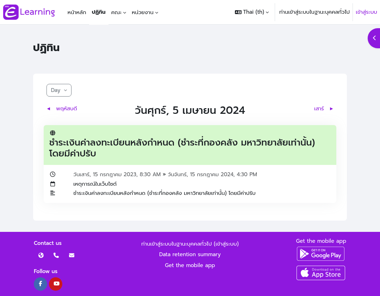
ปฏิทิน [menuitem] (99, 12)
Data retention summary (190, 254)
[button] (251, 12)
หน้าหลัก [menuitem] (77, 12)
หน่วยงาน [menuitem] (143, 12)
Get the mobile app (190, 265)
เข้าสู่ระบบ (366, 12)
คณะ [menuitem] (116, 12)
